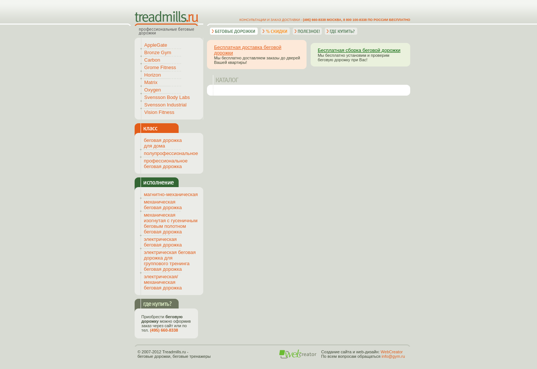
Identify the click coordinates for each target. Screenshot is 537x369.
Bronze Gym (157, 52)
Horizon (152, 75)
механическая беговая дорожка (163, 204)
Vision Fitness (159, 112)
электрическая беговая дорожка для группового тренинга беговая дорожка (170, 260)
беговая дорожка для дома (163, 143)
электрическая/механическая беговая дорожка (163, 282)
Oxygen (152, 90)
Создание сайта (336, 352)
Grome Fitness (160, 67)
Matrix (150, 82)
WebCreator (392, 352)
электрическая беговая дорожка (163, 242)
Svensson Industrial (165, 105)
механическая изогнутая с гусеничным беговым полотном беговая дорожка (171, 223)
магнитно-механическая (171, 194)
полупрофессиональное (171, 153)
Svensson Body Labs (167, 97)
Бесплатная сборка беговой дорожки (359, 50)
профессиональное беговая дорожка (166, 163)
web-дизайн (367, 352)
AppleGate (155, 45)
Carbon (152, 60)
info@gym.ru (393, 356)
